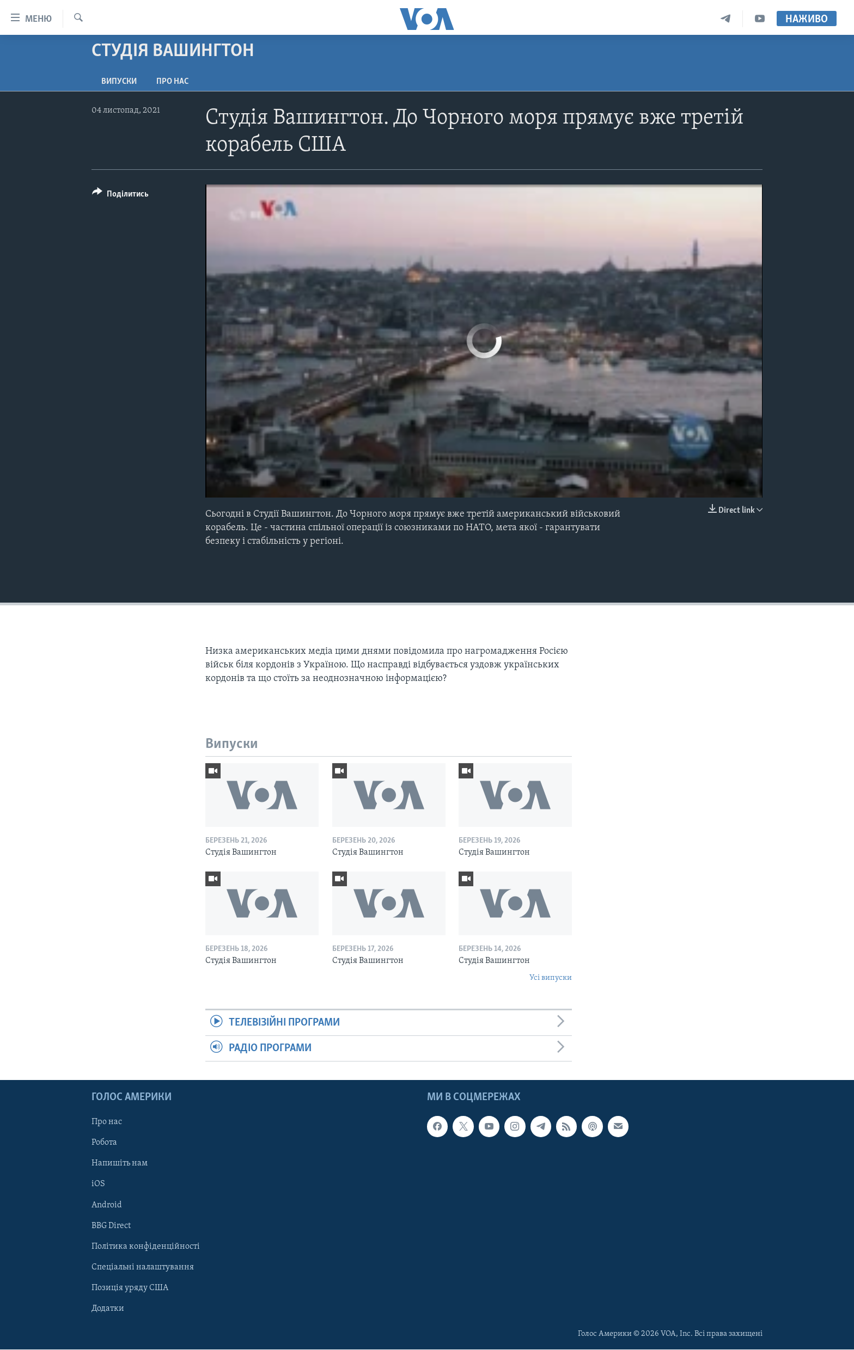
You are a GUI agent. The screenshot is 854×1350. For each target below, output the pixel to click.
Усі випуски (550, 978)
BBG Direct (111, 1226)
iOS (98, 1184)
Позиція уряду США (129, 1288)
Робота (104, 1143)
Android (106, 1205)
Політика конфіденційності (145, 1246)
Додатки (107, 1308)
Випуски (119, 81)
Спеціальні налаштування (142, 1267)
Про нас (172, 81)
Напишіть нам (119, 1163)
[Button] (120, 196)
